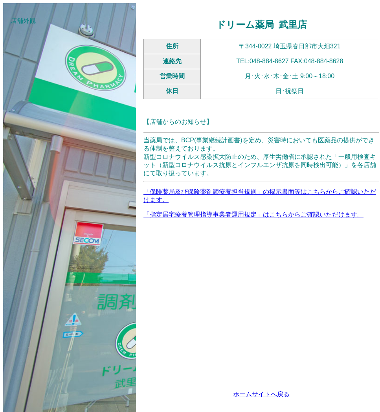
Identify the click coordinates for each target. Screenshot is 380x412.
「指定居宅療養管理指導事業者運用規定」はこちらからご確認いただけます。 (253, 214)
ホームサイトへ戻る (261, 394)
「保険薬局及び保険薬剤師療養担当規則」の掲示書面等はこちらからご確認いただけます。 (259, 195)
